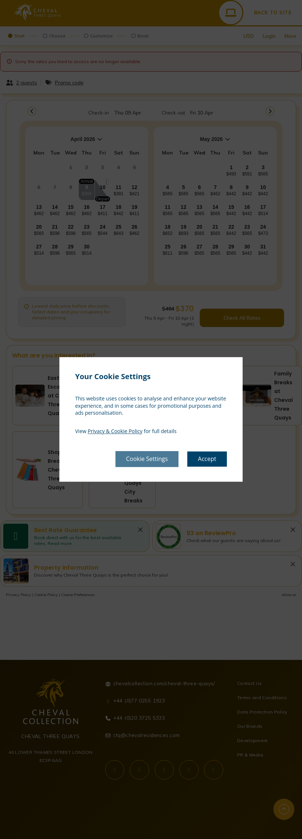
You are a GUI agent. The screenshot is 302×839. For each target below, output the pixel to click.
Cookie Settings (147, 459)
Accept (207, 459)
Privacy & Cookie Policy (115, 431)
